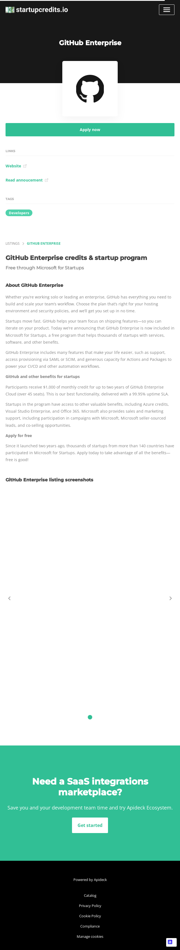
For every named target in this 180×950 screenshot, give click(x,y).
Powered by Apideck (90, 879)
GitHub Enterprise (44, 243)
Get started (90, 825)
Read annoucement (27, 180)
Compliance (90, 926)
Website (16, 165)
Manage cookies (90, 936)
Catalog (90, 895)
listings (13, 243)
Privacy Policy (90, 905)
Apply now (90, 129)
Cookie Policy (90, 915)
